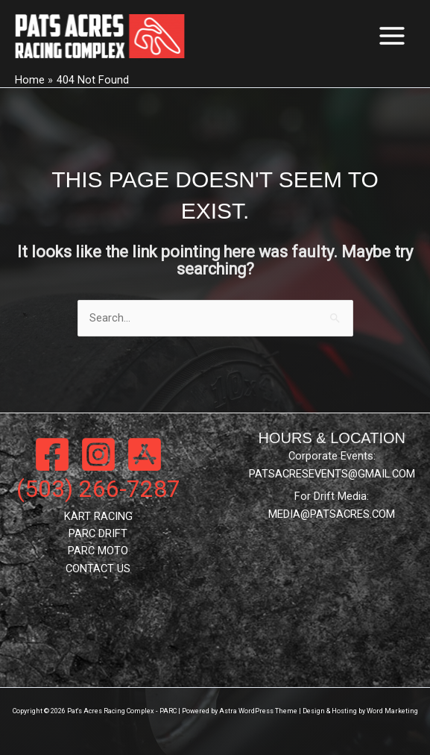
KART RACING (98, 516)
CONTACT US (98, 568)
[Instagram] (98, 454)
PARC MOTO (98, 550)
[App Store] (144, 454)
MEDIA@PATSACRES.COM (331, 514)
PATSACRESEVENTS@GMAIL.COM (332, 473)
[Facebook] (52, 454)
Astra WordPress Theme (258, 711)
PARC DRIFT (98, 533)
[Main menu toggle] (392, 36)
